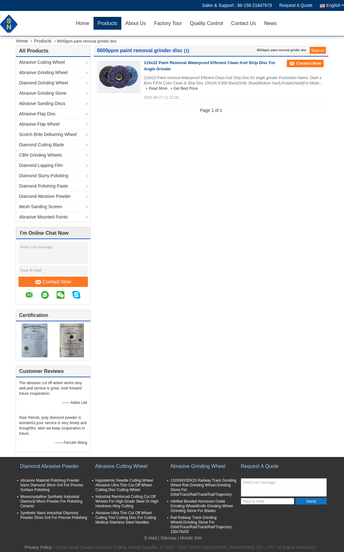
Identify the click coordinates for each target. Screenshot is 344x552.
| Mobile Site (190, 537)
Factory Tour (168, 23)
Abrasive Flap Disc (37, 113)
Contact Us (243, 23)
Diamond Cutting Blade (41, 144)
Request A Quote (295, 5)
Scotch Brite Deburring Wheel (48, 134)
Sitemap (168, 537)
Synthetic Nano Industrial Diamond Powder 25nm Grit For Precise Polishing (53, 515)
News (270, 23)
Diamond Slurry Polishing (43, 175)
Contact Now (53, 282)
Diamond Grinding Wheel (43, 82)
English (335, 5)
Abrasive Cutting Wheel (42, 62)
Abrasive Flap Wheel (39, 124)
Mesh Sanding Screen (40, 206)
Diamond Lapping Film (41, 165)
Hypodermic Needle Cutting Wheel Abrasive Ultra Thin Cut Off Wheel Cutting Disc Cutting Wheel (124, 485)
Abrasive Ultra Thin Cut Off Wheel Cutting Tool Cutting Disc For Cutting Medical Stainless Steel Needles (125, 517)
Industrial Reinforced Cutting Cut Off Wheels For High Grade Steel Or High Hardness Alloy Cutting (126, 501)
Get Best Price (186, 88)
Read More (158, 88)
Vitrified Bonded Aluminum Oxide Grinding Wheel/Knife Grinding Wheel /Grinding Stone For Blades (201, 506)
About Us (135, 23)
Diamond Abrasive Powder (45, 196)
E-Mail (150, 537)
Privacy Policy (38, 547)
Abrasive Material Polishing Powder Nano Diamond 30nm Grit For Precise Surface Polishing (51, 485)
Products (107, 23)
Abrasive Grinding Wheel (43, 72)
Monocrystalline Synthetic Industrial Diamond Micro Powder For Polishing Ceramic (51, 501)
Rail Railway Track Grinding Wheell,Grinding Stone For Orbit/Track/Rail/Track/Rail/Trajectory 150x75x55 (201, 524)
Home (82, 23)
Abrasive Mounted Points (43, 216)
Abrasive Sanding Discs (42, 103)
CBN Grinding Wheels (40, 155)
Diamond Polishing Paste (43, 185)
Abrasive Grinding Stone (43, 93)
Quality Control (206, 23)
